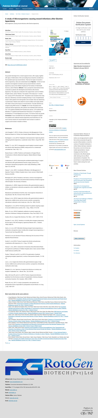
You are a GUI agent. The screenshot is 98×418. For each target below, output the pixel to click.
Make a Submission (79, 238)
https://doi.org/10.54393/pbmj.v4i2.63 (17, 65)
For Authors (76, 250)
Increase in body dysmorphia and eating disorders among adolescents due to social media (83, 193)
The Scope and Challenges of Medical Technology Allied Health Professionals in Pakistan (83, 200)
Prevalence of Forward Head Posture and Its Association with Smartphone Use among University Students (83, 180)
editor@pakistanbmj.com (60, 149)
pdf (53, 60)
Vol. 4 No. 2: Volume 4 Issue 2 (23, 14)
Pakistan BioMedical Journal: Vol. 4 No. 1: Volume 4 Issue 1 (26, 300)
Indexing (70, 8)
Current (5, 8)
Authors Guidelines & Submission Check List (46, 8)
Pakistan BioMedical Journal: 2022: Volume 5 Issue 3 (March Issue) (25, 326)
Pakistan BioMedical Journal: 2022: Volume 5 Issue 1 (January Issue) (45, 313)
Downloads (62, 8)
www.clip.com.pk (14, 398)
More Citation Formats (55, 97)
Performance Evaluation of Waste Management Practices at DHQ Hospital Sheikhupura (38, 303)
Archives (11, 8)
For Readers (76, 248)
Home (6, 14)
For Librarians (77, 253)
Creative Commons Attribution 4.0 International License (58, 130)
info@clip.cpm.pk (13, 400)
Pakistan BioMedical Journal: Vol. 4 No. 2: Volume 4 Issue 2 (26, 340)
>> (9, 343)
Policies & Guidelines (27, 8)
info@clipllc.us (12, 392)
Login (94, 1)
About (17, 8)
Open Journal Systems (79, 224)
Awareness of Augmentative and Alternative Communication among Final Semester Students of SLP (40, 324)
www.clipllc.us (13, 390)
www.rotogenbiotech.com (16, 381)
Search (91, 8)
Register (89, 1)
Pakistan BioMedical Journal (15, 6)
